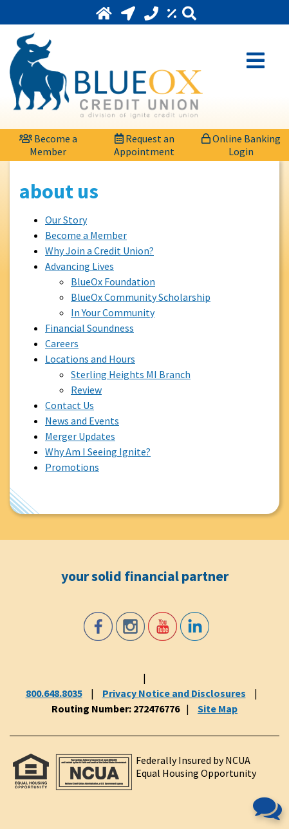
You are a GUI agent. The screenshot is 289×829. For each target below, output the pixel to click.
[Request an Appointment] (145, 142)
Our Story (66, 219)
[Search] (189, 13)
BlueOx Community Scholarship (140, 297)
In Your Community (112, 312)
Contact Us (69, 405)
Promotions (72, 467)
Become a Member (86, 235)
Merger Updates (80, 436)
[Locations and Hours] (129, 14)
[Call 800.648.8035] (152, 14)
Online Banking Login (241, 143)
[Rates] (173, 14)
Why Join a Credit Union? (99, 250)
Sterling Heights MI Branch (131, 374)
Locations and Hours (90, 358)
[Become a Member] (48, 142)
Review (86, 389)
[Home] (105, 14)
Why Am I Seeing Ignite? (98, 451)
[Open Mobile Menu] (255, 59)
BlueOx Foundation (113, 281)
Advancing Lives (79, 266)
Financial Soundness (89, 327)
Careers (62, 343)
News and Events (82, 420)
